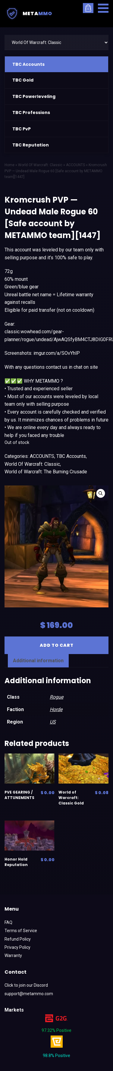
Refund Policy (18, 939)
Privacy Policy (17, 947)
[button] (103, 8)
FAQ (8, 922)
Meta (28, 13)
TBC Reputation (30, 145)
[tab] (38, 660)
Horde (56, 709)
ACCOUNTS (42, 456)
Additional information (38, 660)
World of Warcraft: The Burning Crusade (46, 472)
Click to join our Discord (26, 985)
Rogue (56, 697)
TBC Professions (31, 112)
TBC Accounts (28, 64)
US (53, 722)
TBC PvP (21, 129)
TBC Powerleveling (33, 96)
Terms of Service (21, 930)
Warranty (13, 955)
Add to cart (57, 645)
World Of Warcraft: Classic (32, 464)
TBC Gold (22, 80)
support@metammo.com (29, 993)
